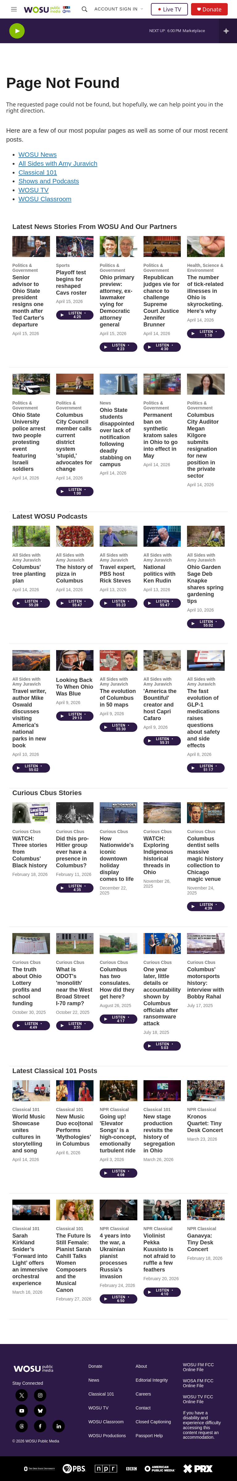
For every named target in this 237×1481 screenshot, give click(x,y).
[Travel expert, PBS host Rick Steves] (118, 536)
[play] (17, 31)
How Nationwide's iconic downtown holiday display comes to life (117, 859)
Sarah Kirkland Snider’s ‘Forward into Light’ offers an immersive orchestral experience (30, 1259)
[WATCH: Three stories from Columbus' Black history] (31, 812)
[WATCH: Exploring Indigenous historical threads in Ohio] (162, 812)
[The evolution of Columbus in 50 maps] (118, 660)
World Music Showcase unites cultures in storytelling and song (28, 1134)
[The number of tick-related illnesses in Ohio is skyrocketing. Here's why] (206, 246)
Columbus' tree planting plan (29, 574)
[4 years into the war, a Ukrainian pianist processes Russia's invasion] (118, 1210)
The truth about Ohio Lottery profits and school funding (27, 986)
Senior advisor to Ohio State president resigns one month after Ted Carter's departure (28, 301)
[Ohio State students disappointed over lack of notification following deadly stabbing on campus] (118, 384)
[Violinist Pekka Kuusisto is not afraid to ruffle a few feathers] (162, 1210)
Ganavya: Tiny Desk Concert (200, 1242)
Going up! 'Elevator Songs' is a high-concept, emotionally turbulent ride (118, 1134)
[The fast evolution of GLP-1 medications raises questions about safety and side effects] (206, 660)
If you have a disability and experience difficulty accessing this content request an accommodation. (202, 1425)
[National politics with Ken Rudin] (162, 536)
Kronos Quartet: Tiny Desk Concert (205, 1123)
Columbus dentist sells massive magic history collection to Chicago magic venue (205, 859)
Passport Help (149, 1435)
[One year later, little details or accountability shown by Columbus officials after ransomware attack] (162, 943)
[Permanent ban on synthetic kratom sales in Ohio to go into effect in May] (162, 384)
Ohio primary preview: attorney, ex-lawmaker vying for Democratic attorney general (117, 301)
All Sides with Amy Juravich (58, 163)
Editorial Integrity (152, 1380)
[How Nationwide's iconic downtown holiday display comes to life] (118, 812)
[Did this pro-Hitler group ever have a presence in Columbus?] (75, 812)
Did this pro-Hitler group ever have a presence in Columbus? (72, 852)
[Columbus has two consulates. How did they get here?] (118, 943)
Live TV (169, 9)
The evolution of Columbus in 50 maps (118, 698)
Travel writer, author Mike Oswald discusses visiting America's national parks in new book (29, 718)
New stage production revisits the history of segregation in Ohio (159, 1134)
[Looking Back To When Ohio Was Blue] (75, 660)
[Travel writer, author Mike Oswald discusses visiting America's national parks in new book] (31, 660)
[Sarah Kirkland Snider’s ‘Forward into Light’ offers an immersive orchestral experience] (31, 1210)
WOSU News (38, 154)
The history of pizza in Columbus (74, 574)
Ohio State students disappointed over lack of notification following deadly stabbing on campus (117, 437)
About (141, 1366)
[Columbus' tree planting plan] (31, 536)
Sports (63, 265)
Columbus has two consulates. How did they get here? (117, 983)
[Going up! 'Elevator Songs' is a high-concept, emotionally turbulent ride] (118, 1090)
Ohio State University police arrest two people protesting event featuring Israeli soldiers (28, 442)
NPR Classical (114, 1109)
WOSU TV (34, 189)
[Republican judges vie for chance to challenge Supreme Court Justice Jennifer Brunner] (162, 246)
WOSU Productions (107, 1435)
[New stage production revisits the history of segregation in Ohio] (162, 1090)
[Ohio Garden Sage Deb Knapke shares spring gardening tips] (206, 536)
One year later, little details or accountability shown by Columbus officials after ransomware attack (162, 996)
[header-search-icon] (84, 9)
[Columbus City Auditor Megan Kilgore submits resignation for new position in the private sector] (206, 384)
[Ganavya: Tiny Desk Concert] (206, 1210)
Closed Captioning (153, 1422)
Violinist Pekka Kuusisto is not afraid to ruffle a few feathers (159, 1253)
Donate (212, 9)
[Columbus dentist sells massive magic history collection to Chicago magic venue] (206, 812)
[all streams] (228, 31)
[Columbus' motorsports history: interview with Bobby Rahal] (206, 943)
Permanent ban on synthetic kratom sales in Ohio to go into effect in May (160, 435)
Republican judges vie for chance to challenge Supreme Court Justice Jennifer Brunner (161, 301)
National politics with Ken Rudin (159, 574)
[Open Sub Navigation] (142, 9)
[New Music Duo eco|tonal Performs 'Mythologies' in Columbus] (75, 1090)
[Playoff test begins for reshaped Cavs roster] (75, 246)
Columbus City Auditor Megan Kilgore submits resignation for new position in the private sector (202, 445)
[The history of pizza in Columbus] (75, 536)
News (105, 402)
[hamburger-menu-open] (14, 9)
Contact (143, 1408)
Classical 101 (38, 172)
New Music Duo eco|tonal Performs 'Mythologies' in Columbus (74, 1130)
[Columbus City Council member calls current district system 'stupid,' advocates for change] (75, 384)
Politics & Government (25, 268)
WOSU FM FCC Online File (198, 1367)
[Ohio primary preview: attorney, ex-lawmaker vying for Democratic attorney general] (118, 246)
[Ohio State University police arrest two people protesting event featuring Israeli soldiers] (31, 384)
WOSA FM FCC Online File (198, 1383)
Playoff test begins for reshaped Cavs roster (71, 282)
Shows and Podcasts (49, 181)
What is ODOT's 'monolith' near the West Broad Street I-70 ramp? (74, 986)
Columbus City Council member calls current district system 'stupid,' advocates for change (74, 442)
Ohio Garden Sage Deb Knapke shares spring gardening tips (205, 584)
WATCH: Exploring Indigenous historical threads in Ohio (158, 856)
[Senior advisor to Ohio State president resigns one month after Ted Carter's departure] (31, 246)
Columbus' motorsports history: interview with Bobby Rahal (205, 983)
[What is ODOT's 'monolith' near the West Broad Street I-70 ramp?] (75, 943)
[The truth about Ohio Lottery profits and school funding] (31, 943)
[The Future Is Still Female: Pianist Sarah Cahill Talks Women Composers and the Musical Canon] (75, 1210)
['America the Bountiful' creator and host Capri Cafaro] (162, 660)
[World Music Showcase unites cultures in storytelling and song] (31, 1090)
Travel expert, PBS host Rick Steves (117, 574)
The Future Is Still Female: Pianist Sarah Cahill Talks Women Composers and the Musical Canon (73, 1263)
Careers (143, 1394)
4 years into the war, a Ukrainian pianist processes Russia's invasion (115, 1256)
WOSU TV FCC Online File (198, 1399)
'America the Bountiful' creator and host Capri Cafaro (160, 704)
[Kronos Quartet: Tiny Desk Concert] (206, 1090)
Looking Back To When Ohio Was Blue (75, 687)
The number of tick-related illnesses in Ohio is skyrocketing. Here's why (205, 294)
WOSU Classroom (45, 198)
